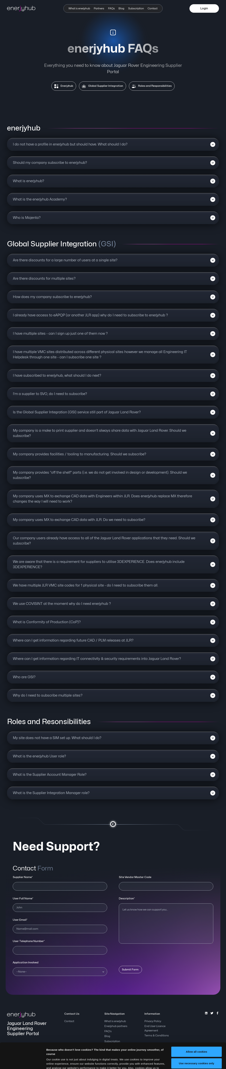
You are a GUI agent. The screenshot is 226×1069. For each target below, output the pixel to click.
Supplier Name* (23, 877)
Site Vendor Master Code (135, 877)
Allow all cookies (196, 1027)
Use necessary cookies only (196, 1039)
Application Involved (25, 962)
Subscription (136, 8)
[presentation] (146, 954)
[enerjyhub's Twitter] (211, 1013)
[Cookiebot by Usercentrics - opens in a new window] (22, 1062)
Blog (121, 8)
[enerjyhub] (24, 8)
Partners (99, 8)
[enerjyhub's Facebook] (217, 1013)
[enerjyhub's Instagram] (206, 1013)
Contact (152, 8)
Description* (127, 898)
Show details (54, 1062)
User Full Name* (23, 898)
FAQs (111, 8)
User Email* (20, 920)
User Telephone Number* (29, 941)
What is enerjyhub (79, 8)
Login (204, 8)
